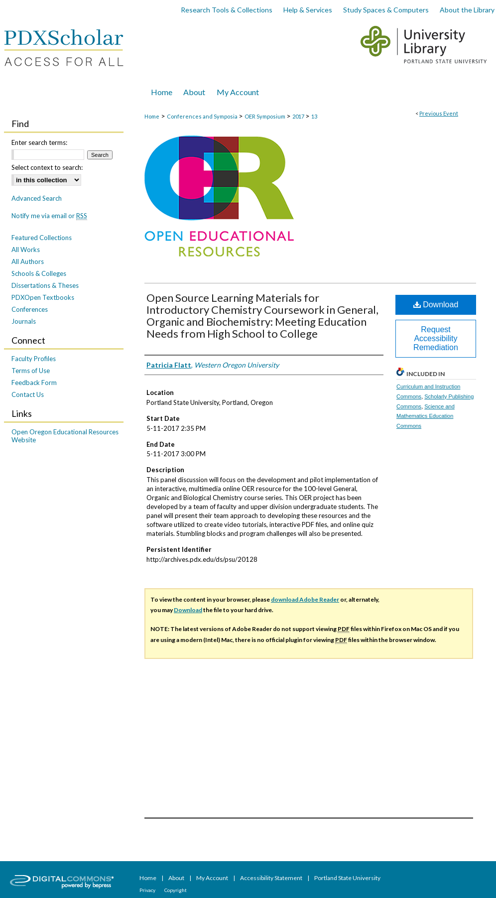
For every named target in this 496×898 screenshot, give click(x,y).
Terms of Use (30, 371)
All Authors (27, 261)
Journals (23, 321)
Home (151, 116)
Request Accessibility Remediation (435, 338)
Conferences (29, 309)
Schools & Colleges (38, 273)
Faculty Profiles (33, 359)
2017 (298, 116)
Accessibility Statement (271, 878)
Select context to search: (47, 167)
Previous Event (438, 113)
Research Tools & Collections (226, 9)
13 (314, 116)
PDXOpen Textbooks (42, 297)
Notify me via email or (49, 216)
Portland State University (347, 878)
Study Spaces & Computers (386, 9)
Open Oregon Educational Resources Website (65, 436)
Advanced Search (36, 198)
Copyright (175, 890)
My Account (212, 878)
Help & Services (307, 9)
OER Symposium (265, 116)
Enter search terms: (39, 142)
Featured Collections (41, 238)
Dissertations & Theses (45, 285)
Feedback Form (34, 382)
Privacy (147, 890)
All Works (25, 250)
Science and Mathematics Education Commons (425, 416)
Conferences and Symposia (203, 116)
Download (436, 304)
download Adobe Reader (305, 599)
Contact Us (27, 394)
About (176, 878)
